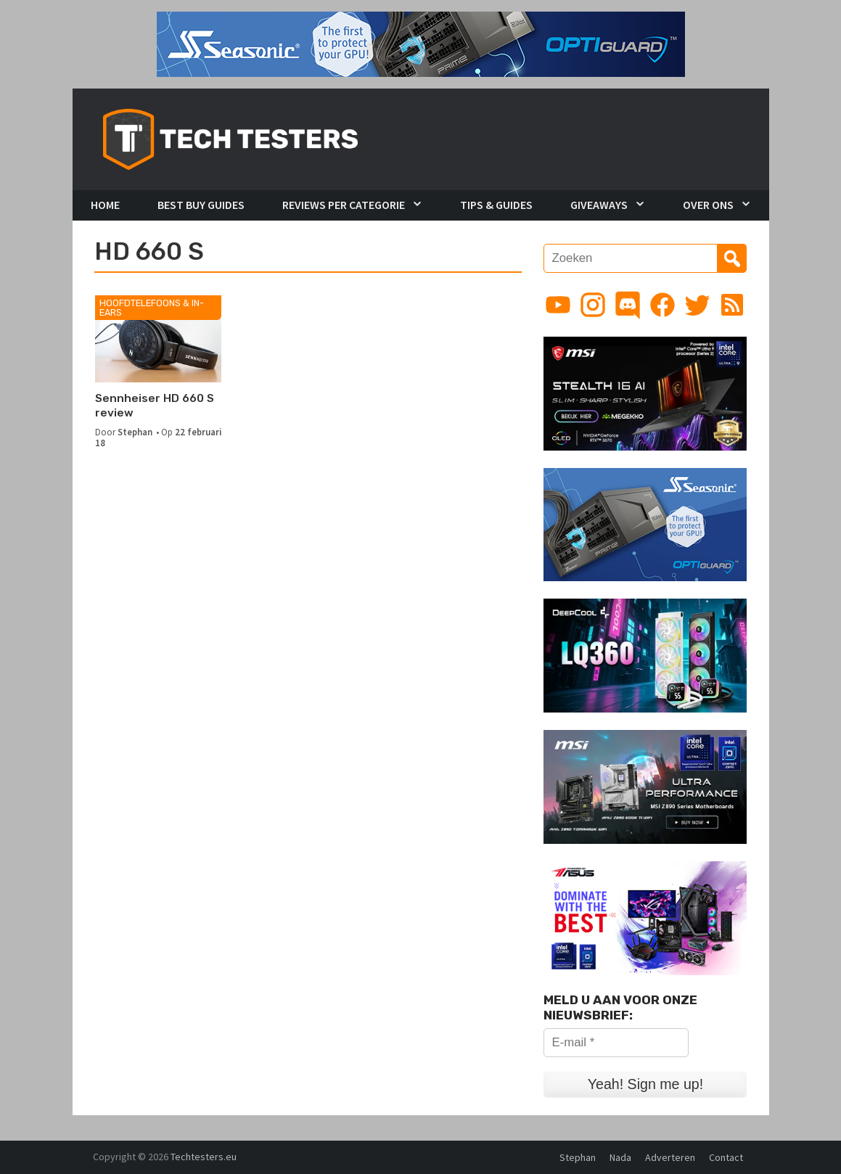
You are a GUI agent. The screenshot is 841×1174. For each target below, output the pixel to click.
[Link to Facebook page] (662, 304)
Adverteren (670, 1157)
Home (105, 204)
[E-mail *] (616, 1042)
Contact (726, 1157)
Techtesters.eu (204, 1156)
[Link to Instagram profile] (592, 304)
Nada (620, 1157)
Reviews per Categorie (343, 204)
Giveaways (599, 204)
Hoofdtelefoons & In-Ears (151, 307)
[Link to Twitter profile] (697, 304)
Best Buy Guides (201, 204)
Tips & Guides (496, 204)
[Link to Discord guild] (627, 304)
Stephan (135, 432)
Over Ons (708, 204)
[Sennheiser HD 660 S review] (158, 338)
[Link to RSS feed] (732, 304)
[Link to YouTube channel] (558, 304)
